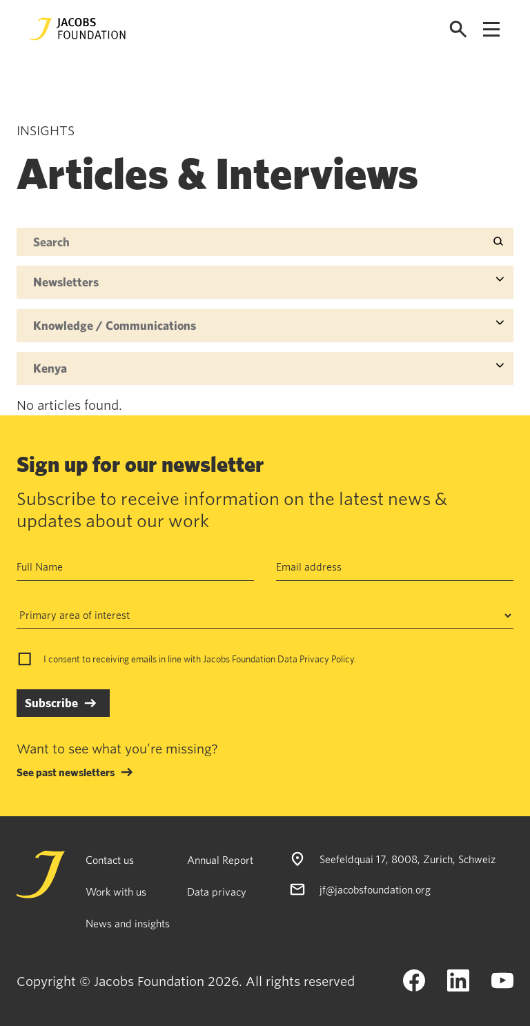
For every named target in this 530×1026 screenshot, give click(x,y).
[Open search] (458, 29)
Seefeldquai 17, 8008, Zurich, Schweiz (407, 859)
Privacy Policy (327, 658)
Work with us (116, 891)
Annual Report (220, 860)
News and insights (128, 923)
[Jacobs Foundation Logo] (77, 29)
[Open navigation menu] (491, 29)
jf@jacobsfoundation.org (375, 889)
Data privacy (216, 891)
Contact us (110, 860)
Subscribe (51, 702)
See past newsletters (66, 772)
